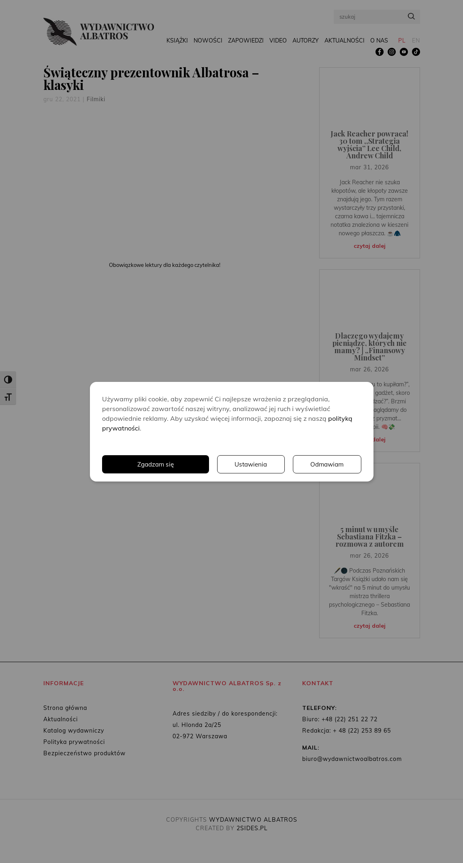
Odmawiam (326, 464)
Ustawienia (249, 464)
